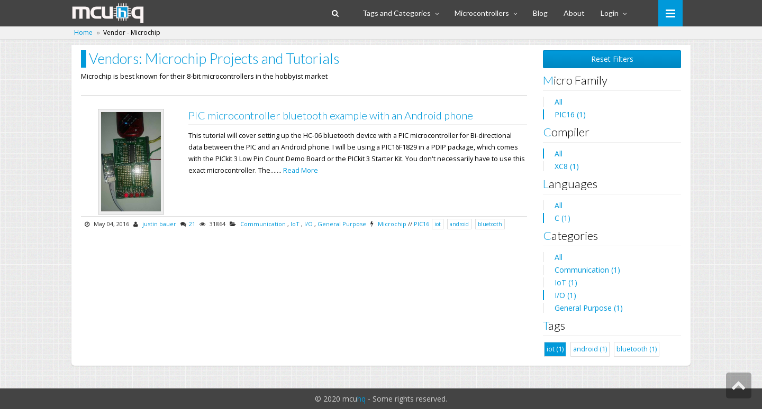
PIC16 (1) (570, 114)
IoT (295, 224)
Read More (300, 170)
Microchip (392, 224)
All (559, 102)
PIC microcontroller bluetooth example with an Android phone (330, 115)
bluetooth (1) (636, 349)
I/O (308, 224)
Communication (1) (587, 270)
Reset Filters (612, 59)
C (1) (562, 218)
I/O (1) (565, 295)
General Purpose (342, 224)
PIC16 (421, 224)
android (459, 224)
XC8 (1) (567, 166)
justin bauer (159, 224)
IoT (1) (566, 282)
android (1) (590, 349)
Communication (263, 224)
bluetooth (490, 224)
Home (83, 32)
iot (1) (555, 349)
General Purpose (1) (589, 308)
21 (192, 224)
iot (437, 224)
